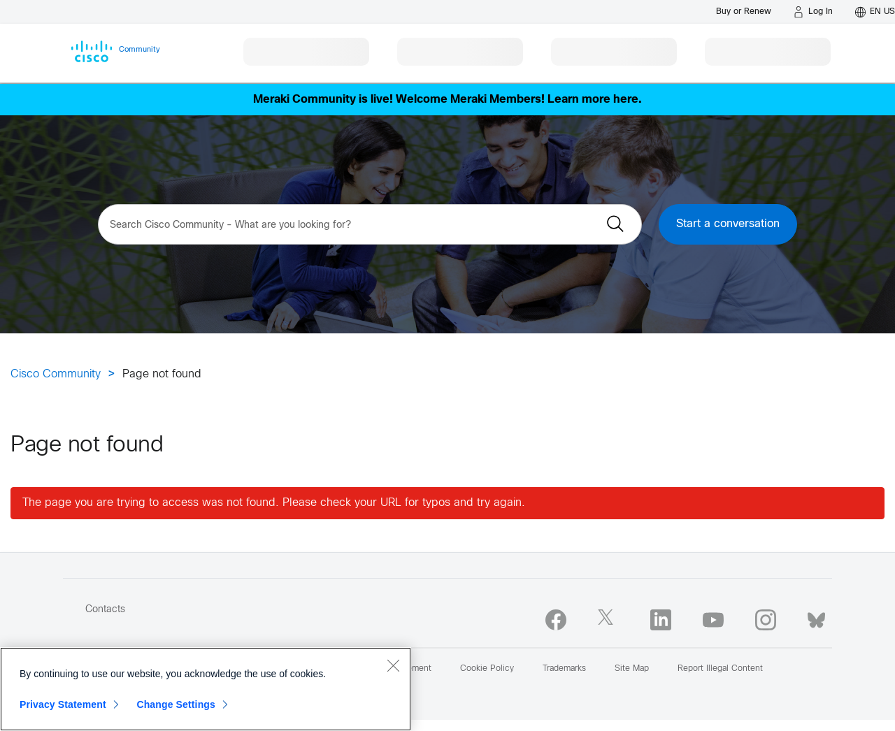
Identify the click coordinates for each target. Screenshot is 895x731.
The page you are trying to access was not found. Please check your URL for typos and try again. (273, 503)
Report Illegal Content (720, 669)
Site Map (632, 669)
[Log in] (813, 12)
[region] (205, 689)
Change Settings (175, 704)
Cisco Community (55, 374)
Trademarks (564, 669)
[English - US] (875, 12)
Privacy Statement (63, 704)
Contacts (105, 609)
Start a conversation (728, 224)
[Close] (393, 665)
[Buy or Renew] (743, 11)
